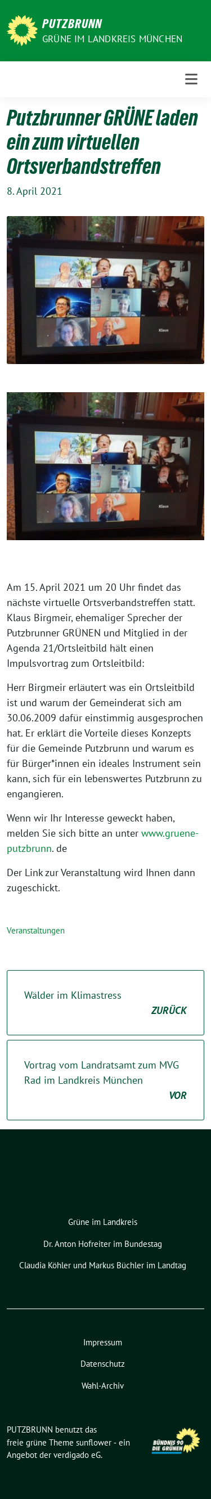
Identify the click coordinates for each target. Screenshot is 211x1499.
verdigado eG (77, 1454)
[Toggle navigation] (191, 79)
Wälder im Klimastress (105, 1003)
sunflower (93, 1442)
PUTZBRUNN (72, 23)
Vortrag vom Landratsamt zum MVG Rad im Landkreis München (105, 1080)
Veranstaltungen (36, 930)
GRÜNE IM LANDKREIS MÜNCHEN (112, 39)
